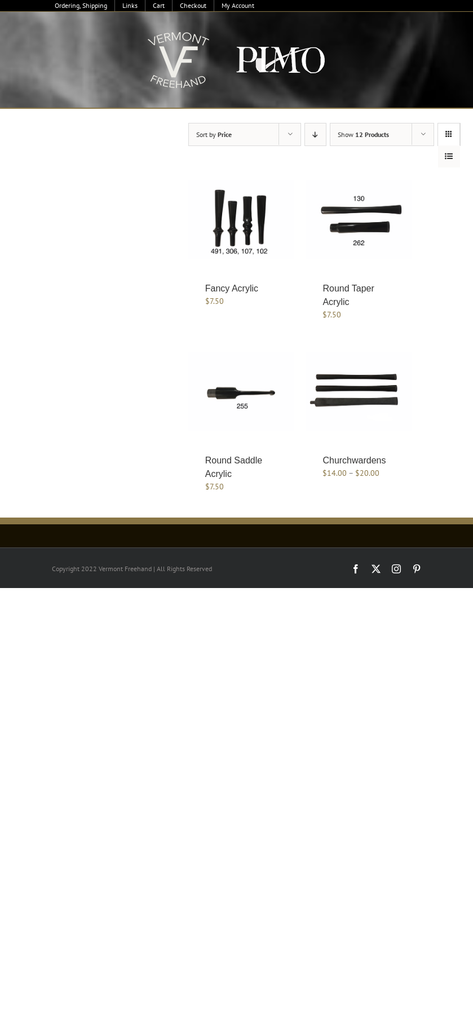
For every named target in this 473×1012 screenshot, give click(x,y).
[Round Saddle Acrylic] (241, 391)
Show (363, 134)
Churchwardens (354, 460)
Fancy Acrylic (231, 288)
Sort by (214, 134)
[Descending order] (315, 134)
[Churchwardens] (359, 391)
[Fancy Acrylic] (241, 219)
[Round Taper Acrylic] (359, 219)
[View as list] (449, 156)
